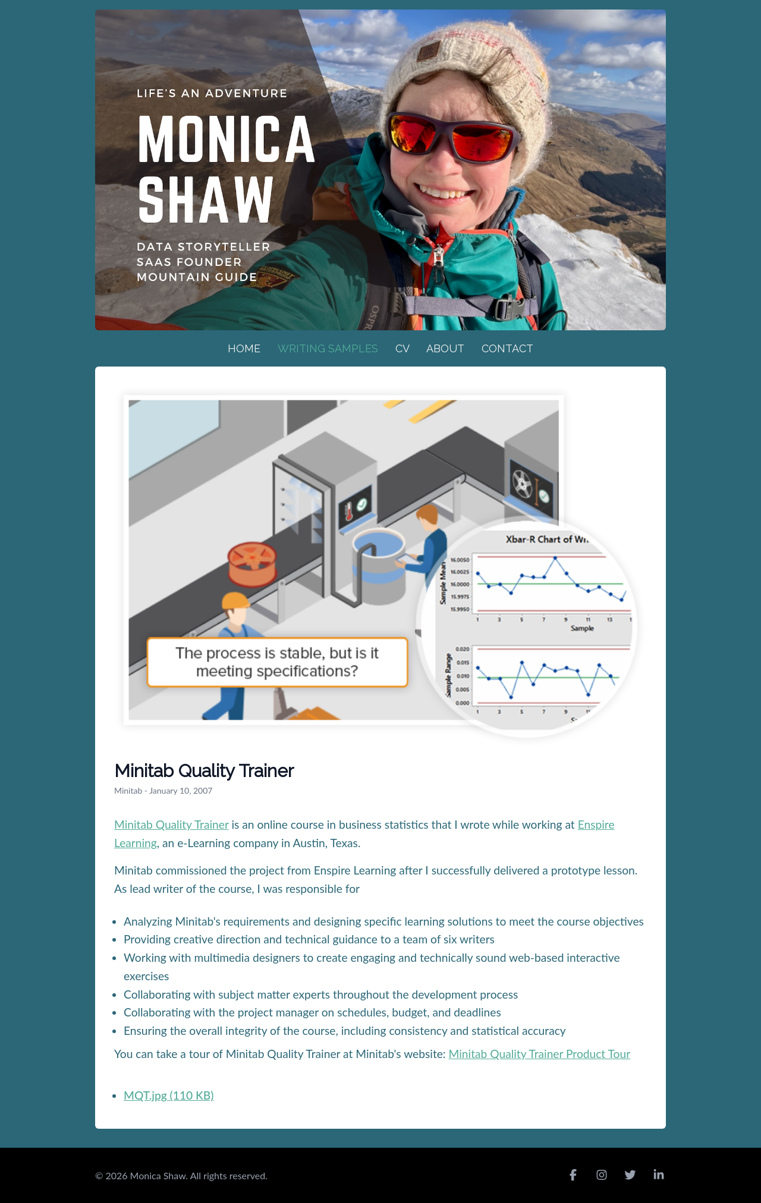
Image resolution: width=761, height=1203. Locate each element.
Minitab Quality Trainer (171, 824)
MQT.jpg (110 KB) (168, 1095)
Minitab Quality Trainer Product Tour (540, 1053)
